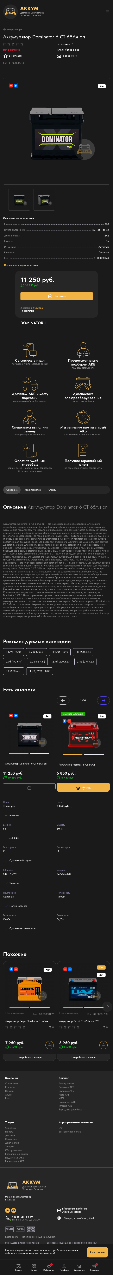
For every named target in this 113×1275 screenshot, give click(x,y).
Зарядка (9, 1146)
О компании (12, 1083)
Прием (9, 1132)
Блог (7, 1098)
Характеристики (33, 490)
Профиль (64, 1267)
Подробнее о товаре (30, 1057)
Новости (9, 1091)
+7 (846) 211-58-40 (21, 1216)
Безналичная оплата (16, 1154)
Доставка (10, 1135)
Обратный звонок (71, 1211)
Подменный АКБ (14, 1158)
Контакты (10, 1087)
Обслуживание (13, 1150)
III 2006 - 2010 (60, 652)
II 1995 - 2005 (13, 652)
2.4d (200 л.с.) (61, 662)
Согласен (97, 1252)
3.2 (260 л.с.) (13, 671)
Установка (10, 1128)
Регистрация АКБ (14, 1161)
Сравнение (79, 1267)
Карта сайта (11, 1237)
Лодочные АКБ (67, 1102)
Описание (12, 490)
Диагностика (12, 1143)
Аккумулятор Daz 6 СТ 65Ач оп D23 (79, 1021)
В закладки (12, 55)
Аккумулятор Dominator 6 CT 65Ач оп (25, 763)
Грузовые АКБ (66, 1091)
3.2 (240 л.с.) (36, 652)
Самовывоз (11, 1139)
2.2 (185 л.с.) (37, 662)
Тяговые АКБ (66, 1106)
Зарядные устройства (70, 1109)
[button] (107, 1007)
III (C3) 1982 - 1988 (39, 671)
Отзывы (53, 490)
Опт (60, 1128)
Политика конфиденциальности (38, 1237)
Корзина (94, 1267)
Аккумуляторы (12, 29)
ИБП (61, 1098)
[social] (7, 1210)
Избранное (49, 1267)
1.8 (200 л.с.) (83, 652)
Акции (8, 1095)
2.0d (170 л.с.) (14, 662)
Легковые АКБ (66, 1087)
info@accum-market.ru (74, 1208)
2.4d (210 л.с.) (85, 662)
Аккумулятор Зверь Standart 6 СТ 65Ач (26, 1021)
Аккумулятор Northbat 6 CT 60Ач (77, 764)
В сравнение (67, 55)
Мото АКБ (64, 1095)
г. (38, 308)
